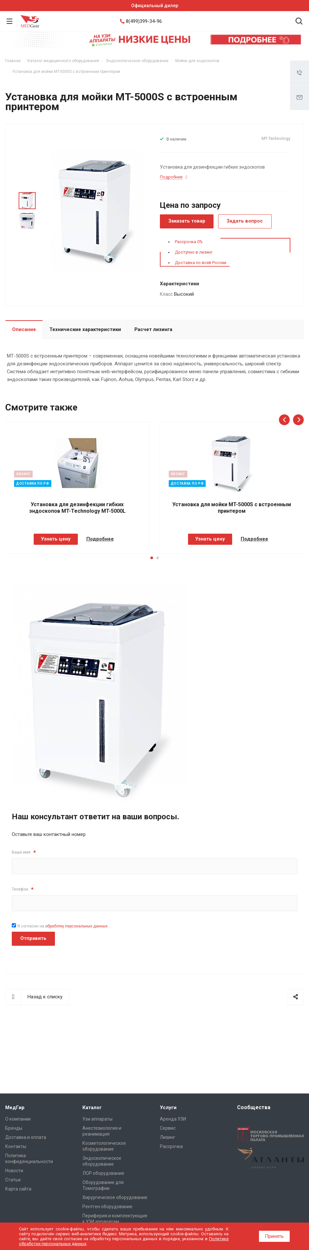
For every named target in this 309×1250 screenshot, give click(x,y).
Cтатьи (13, 1179)
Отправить (33, 938)
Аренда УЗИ (173, 1119)
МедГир (15, 1107)
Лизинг (167, 1137)
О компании (18, 1119)
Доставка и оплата (25, 1137)
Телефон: (23, 889)
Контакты (15, 1146)
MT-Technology (276, 138)
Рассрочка (171, 1146)
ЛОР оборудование (103, 1173)
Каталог (92, 1107)
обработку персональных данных (76, 926)
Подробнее (100, 539)
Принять (274, 1236)
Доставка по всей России (200, 262)
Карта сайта (18, 1189)
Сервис (168, 1128)
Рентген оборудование (107, 1206)
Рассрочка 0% (189, 241)
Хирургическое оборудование (114, 1197)
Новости (14, 1170)
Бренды (13, 1128)
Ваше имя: (24, 852)
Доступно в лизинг (194, 252)
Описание (24, 329)
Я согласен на (62, 926)
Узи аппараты (97, 1119)
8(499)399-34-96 (144, 21)
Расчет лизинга (153, 329)
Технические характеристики (85, 329)
